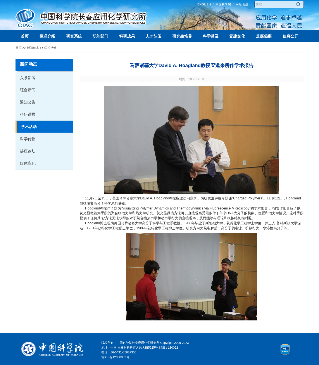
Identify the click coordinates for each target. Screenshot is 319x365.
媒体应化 (28, 163)
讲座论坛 (28, 151)
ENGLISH (204, 4)
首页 (19, 48)
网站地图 (242, 4)
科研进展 (28, 114)
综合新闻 (28, 90)
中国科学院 (223, 4)
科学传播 (28, 139)
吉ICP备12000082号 (115, 357)
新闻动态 (33, 48)
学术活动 (50, 48)
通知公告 (28, 102)
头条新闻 (28, 78)
